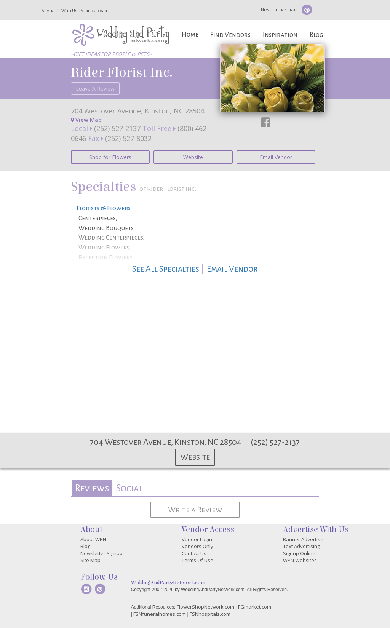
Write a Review (195, 509)
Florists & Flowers (104, 208)
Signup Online (299, 553)
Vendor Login (94, 10)
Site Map (90, 560)
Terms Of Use (197, 560)
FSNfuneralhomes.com (159, 613)
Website (193, 157)
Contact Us (194, 553)
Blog (316, 34)
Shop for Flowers (110, 157)
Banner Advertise (303, 539)
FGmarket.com (254, 606)
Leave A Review (95, 88)
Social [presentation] (129, 488)
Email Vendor (276, 157)
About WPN (93, 539)
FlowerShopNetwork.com (205, 606)
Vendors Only (197, 546)
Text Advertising (301, 546)
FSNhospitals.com (210, 613)
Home (190, 34)
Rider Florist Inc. (122, 72)
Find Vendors (230, 34)
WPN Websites (300, 560)
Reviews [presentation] (92, 488)
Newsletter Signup (279, 9)
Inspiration (280, 34)
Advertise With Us (59, 10)
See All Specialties (165, 268)
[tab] (92, 488)
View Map (86, 119)
